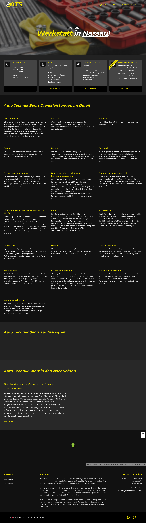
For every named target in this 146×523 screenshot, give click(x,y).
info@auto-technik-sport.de (124, 5)
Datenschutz (9, 483)
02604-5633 (104, 5)
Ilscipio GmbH (20, 517)
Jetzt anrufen (55, 88)
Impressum (8, 479)
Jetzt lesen (8, 421)
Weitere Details (91, 88)
